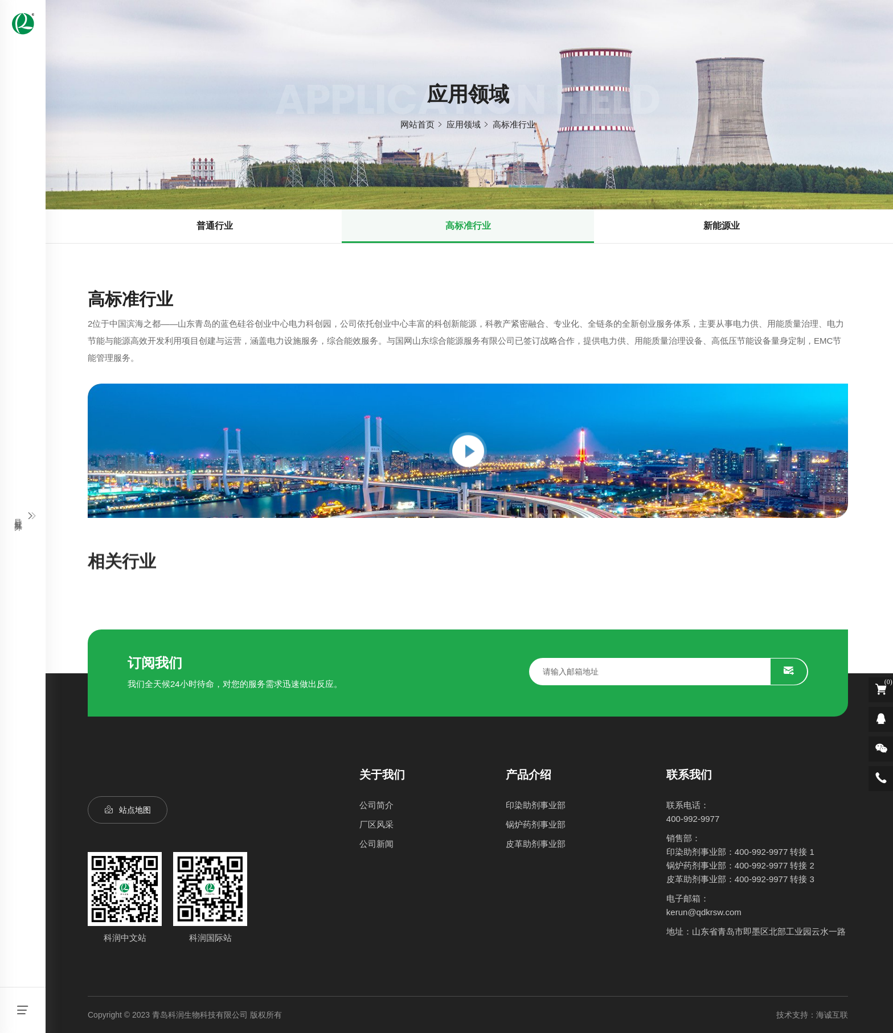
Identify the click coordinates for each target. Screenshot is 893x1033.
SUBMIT (789, 672)
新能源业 (721, 226)
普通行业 (214, 226)
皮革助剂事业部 (536, 844)
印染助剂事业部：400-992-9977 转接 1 (740, 852)
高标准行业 (514, 124)
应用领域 (463, 124)
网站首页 (417, 124)
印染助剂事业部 (536, 805)
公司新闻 (376, 844)
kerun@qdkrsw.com (704, 912)
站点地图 (135, 809)
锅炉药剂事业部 (536, 824)
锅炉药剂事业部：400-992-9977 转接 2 (740, 865)
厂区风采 (376, 824)
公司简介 (376, 805)
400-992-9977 (692, 819)
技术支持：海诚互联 (812, 1014)
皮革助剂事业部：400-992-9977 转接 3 (740, 879)
